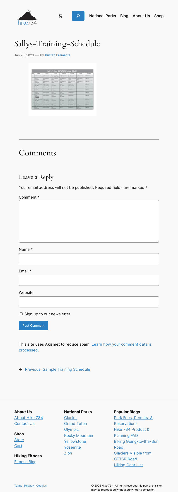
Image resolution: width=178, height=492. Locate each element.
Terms (18, 485)
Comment (29, 197)
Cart (18, 445)
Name (26, 249)
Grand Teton (75, 423)
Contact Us (24, 423)
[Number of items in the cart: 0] (60, 16)
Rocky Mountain (78, 435)
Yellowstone (75, 441)
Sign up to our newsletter (45, 314)
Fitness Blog (25, 461)
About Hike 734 (28, 417)
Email (25, 271)
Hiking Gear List (128, 465)
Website (26, 292)
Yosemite (72, 447)
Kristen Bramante (57, 55)
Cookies (41, 485)
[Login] (47, 16)
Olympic (71, 429)
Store (19, 440)
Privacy (29, 485)
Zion (68, 453)
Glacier (70, 417)
